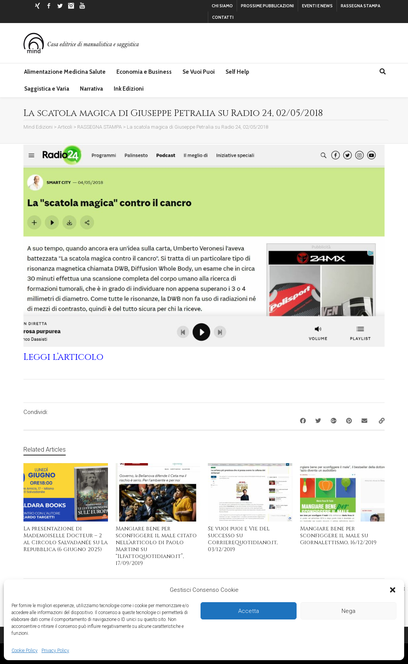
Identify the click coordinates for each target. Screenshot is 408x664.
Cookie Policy (25, 650)
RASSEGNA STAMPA (360, 5)
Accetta (248, 611)
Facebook (48, 5)
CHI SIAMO (222, 5)
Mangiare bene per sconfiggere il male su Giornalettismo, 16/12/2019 (338, 535)
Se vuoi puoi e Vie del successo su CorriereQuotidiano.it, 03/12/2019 (243, 539)
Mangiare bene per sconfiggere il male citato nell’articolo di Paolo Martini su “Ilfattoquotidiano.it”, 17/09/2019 (156, 546)
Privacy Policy (55, 650)
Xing (37, 5)
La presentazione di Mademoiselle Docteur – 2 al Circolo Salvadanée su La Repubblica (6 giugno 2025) (65, 539)
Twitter (60, 5)
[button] (392, 590)
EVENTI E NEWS (317, 5)
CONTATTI (223, 17)
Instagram (71, 5)
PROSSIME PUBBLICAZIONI (267, 5)
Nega (348, 611)
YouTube (82, 5)
